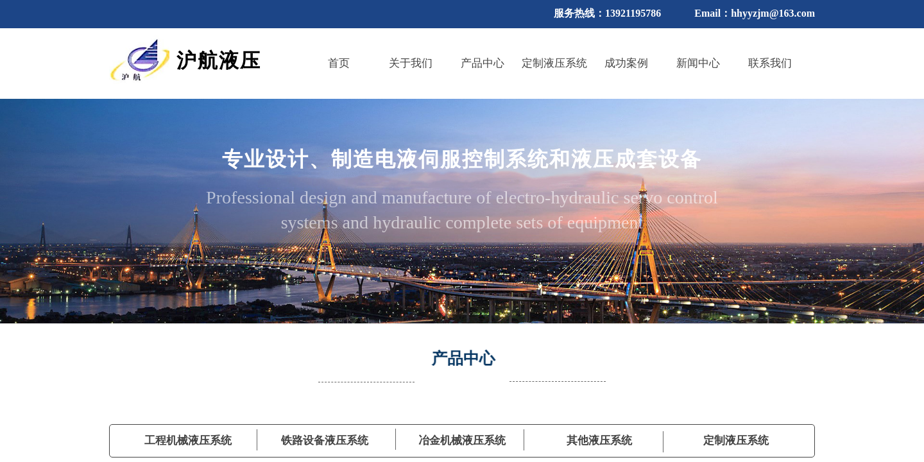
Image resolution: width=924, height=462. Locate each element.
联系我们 (770, 63)
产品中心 (482, 63)
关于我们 (410, 63)
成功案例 (626, 63)
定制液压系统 (554, 63)
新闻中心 (698, 63)
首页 (339, 63)
